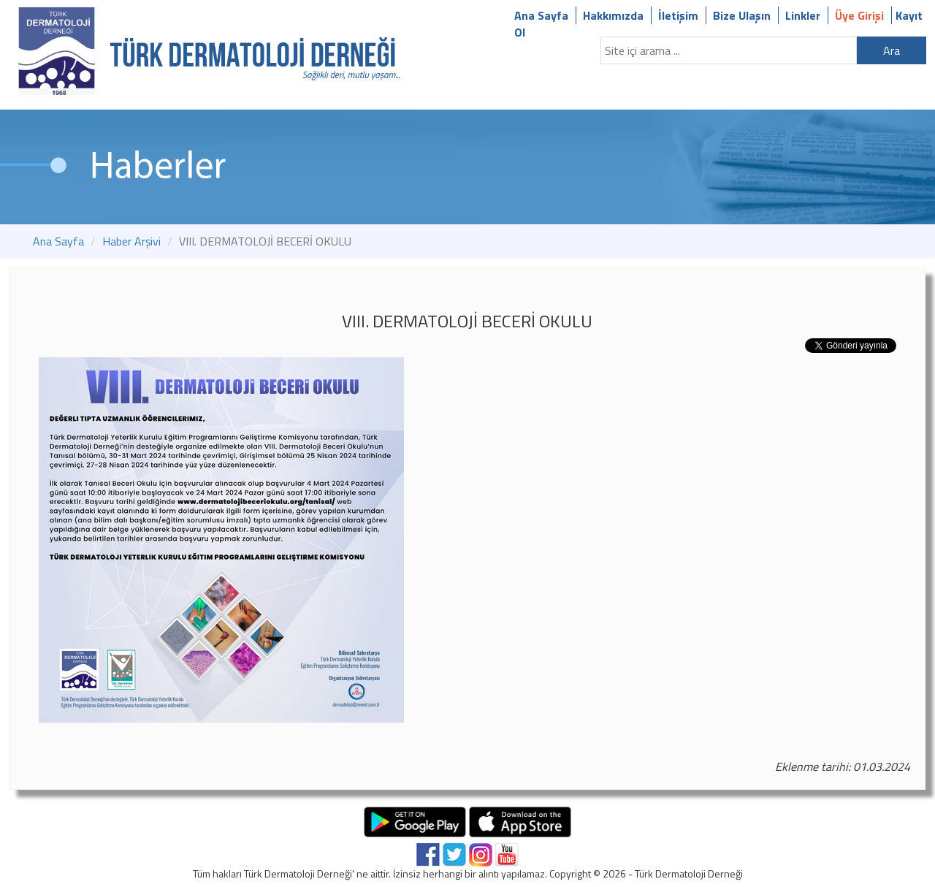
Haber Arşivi (131, 241)
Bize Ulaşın (742, 15)
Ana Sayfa (541, 15)
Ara (891, 50)
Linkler (802, 15)
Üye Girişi (859, 15)
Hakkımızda (613, 15)
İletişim (678, 15)
